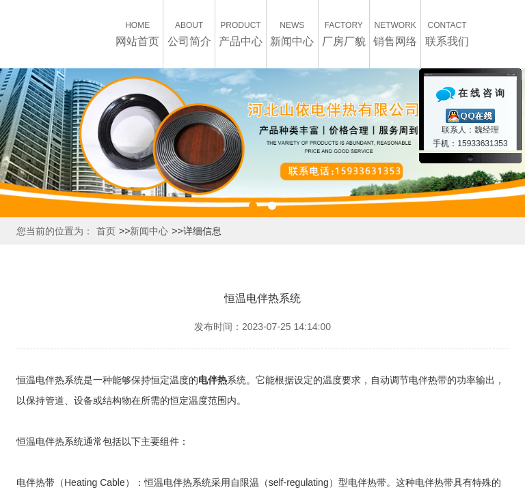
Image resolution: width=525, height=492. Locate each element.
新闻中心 (149, 231)
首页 (106, 231)
